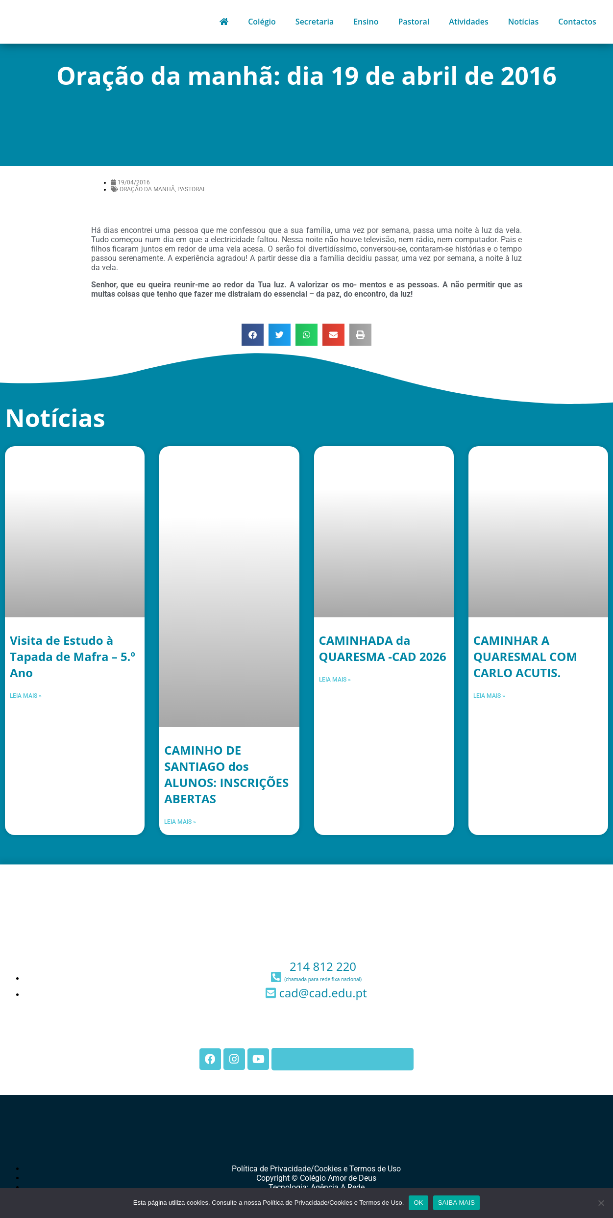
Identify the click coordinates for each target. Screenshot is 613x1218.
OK (418, 1202)
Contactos (577, 21)
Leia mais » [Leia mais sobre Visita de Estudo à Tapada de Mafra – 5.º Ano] (26, 695)
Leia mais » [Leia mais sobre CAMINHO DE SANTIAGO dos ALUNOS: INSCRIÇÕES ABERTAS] (180, 821)
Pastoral (413, 21)
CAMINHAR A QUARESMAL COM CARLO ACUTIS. (525, 656)
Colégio (262, 21)
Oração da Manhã (147, 189)
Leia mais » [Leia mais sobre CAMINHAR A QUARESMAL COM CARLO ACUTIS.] (489, 695)
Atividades (469, 21)
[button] (253, 335)
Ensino (365, 21)
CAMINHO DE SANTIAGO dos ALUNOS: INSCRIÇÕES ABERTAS (226, 774)
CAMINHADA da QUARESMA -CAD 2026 (382, 648)
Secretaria (314, 21)
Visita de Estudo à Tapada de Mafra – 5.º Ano (72, 656)
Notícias (523, 21)
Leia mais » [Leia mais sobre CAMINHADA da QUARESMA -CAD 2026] (335, 679)
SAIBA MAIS (456, 1202)
